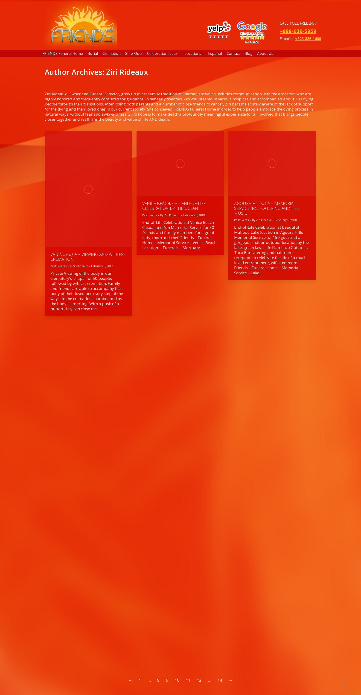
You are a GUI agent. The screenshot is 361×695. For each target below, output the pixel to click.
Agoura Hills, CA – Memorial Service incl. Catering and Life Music (266, 208)
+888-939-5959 (298, 30)
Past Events (57, 266)
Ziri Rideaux (127, 72)
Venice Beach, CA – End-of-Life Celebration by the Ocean (174, 206)
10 (177, 680)
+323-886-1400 (308, 38)
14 (220, 680)
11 (188, 680)
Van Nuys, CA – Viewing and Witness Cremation (88, 256)
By (78, 266)
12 (199, 680)
